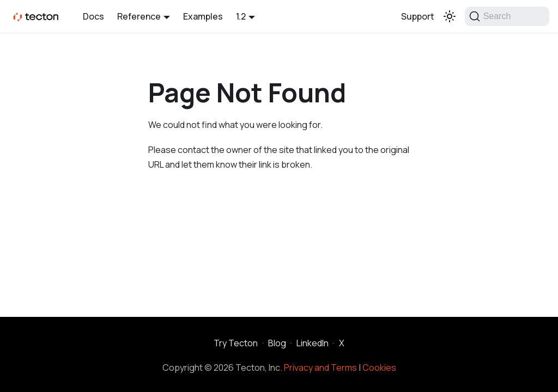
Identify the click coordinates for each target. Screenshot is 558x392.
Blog (277, 343)
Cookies (379, 367)
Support (417, 16)
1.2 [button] (241, 16)
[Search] (507, 16)
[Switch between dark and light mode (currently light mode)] (449, 16)
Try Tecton (236, 343)
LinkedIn (312, 343)
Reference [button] (139, 16)
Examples (203, 16)
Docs (93, 16)
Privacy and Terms (320, 367)
